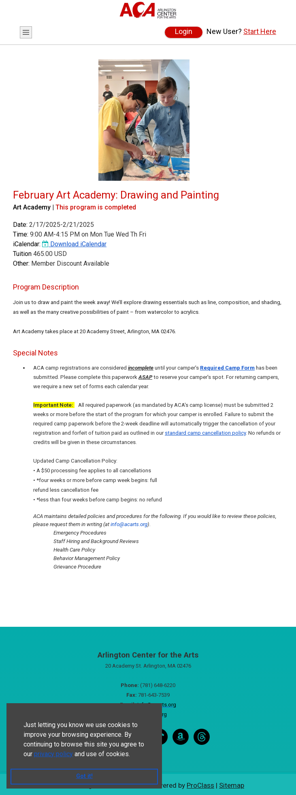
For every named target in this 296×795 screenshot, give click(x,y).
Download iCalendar (74, 244)
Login (183, 31)
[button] (133, 754)
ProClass (200, 785)
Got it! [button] (84, 776)
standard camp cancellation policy (205, 433)
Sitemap (231, 785)
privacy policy (53, 754)
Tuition (22, 254)
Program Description (46, 287)
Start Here (259, 31)
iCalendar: (26, 244)
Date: (20, 224)
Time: (20, 234)
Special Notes (35, 353)
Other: (21, 263)
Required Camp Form (227, 368)
